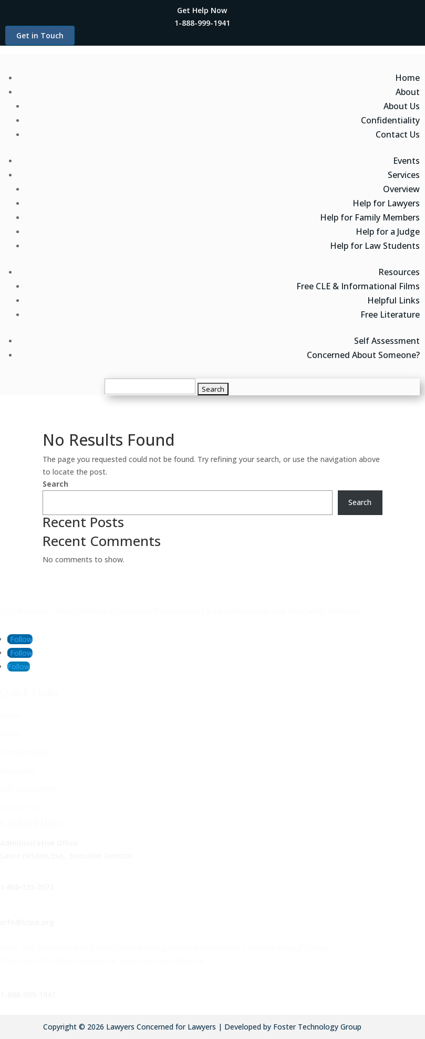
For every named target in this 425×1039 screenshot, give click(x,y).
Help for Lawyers (386, 203)
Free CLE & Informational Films (358, 286)
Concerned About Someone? (363, 355)
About (408, 92)
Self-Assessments (30, 789)
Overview (401, 189)
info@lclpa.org (27, 922)
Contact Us (398, 134)
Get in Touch (40, 35)
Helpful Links (393, 300)
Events (406, 160)
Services (404, 175)
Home (407, 77)
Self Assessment (387, 341)
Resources (399, 272)
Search (55, 484)
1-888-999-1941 (28, 995)
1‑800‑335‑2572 (27, 887)
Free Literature (390, 314)
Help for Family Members (370, 217)
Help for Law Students (375, 245)
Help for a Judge (388, 231)
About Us (401, 106)
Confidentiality (390, 120)
